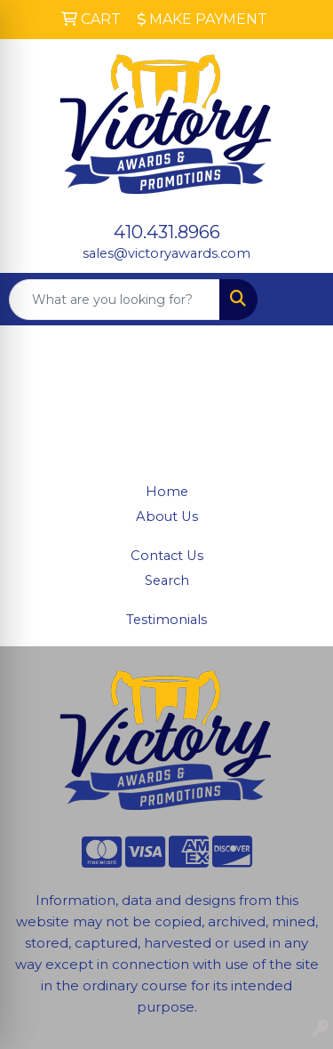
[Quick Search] (114, 299)
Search (167, 581)
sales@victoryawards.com (166, 253)
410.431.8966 (167, 232)
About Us (167, 516)
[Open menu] (297, 299)
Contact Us (167, 556)
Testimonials (166, 620)
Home (167, 492)
